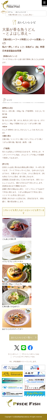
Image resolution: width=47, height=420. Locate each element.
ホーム (10, 12)
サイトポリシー (13, 354)
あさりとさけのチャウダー (12, 329)
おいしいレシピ (21, 12)
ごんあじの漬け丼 (9, 239)
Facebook (30, 347)
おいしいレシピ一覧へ (21, 337)
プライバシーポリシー (30, 354)
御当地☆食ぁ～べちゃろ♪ (12, 284)
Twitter (16, 347)
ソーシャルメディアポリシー (23, 357)
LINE (23, 347)
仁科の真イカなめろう (11, 306)
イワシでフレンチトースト (12, 261)
